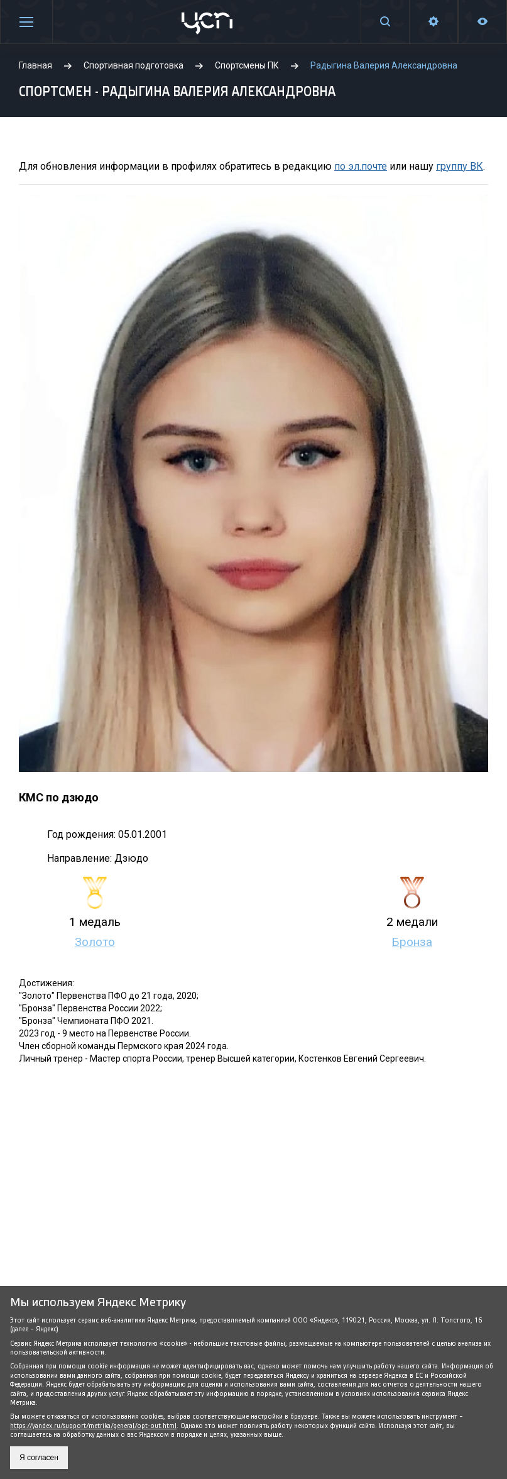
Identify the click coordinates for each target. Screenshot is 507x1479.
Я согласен (38, 1457)
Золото (95, 942)
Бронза (412, 942)
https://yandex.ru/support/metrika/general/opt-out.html (93, 1425)
